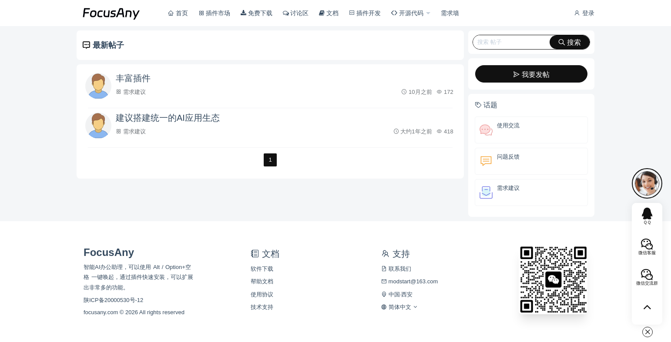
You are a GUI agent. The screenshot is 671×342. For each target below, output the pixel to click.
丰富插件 (133, 78)
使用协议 (262, 294)
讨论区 (296, 13)
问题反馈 (508, 156)
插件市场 (214, 13)
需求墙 (450, 13)
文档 (329, 13)
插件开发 (365, 13)
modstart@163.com (409, 281)
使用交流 (508, 125)
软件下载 (262, 269)
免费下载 (256, 13)
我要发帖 (531, 74)
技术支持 (262, 307)
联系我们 (396, 269)
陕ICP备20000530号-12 (113, 300)
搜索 (569, 42)
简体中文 (399, 307)
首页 (178, 13)
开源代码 (408, 13)
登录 (584, 13)
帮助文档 (262, 281)
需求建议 (134, 92)
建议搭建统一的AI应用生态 (168, 118)
